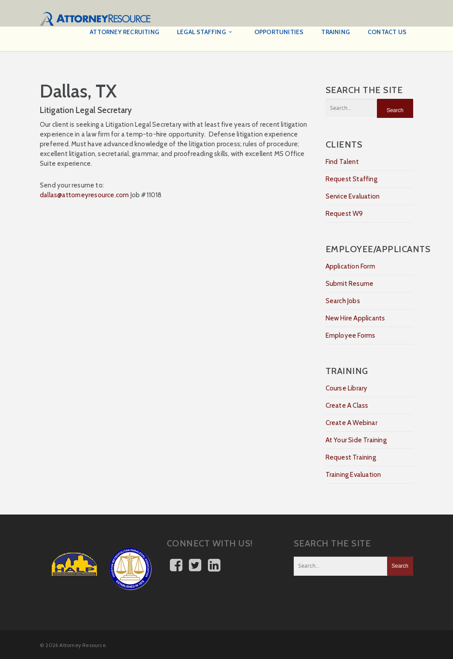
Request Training (351, 457)
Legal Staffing (205, 32)
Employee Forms (351, 335)
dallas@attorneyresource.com (84, 195)
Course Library (347, 388)
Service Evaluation (353, 196)
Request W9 (344, 214)
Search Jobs (343, 301)
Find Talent (342, 162)
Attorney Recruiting (124, 32)
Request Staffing (351, 179)
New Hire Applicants (355, 318)
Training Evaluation (353, 475)
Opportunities (279, 32)
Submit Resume (350, 284)
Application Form (350, 266)
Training (335, 32)
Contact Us (387, 32)
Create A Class (347, 405)
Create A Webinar (351, 423)
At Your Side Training (356, 440)
